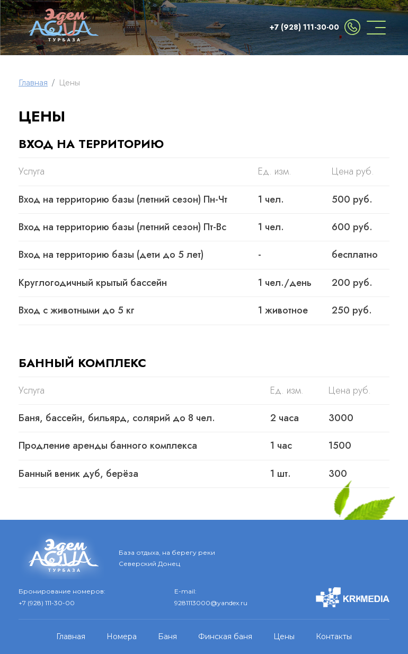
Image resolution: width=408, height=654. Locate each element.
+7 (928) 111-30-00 (304, 27)
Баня (167, 636)
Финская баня (225, 636)
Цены (284, 636)
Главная (33, 83)
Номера (122, 636)
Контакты (334, 636)
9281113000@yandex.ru (210, 603)
